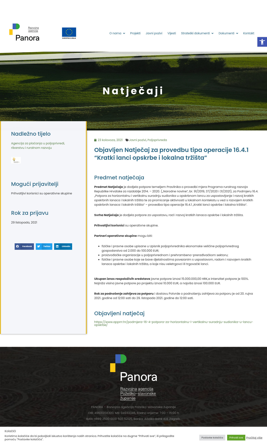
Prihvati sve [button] (236, 437)
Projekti (135, 33)
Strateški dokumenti (197, 33)
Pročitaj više (254, 437)
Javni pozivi (154, 33)
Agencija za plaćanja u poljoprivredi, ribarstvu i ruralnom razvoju (38, 145)
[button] (262, 42)
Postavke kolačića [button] (212, 437)
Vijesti (171, 33)
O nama (117, 33)
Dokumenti (228, 33)
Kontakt (248, 33)
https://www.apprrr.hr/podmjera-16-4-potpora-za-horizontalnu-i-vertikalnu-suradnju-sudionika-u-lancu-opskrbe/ (173, 323)
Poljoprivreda (157, 140)
